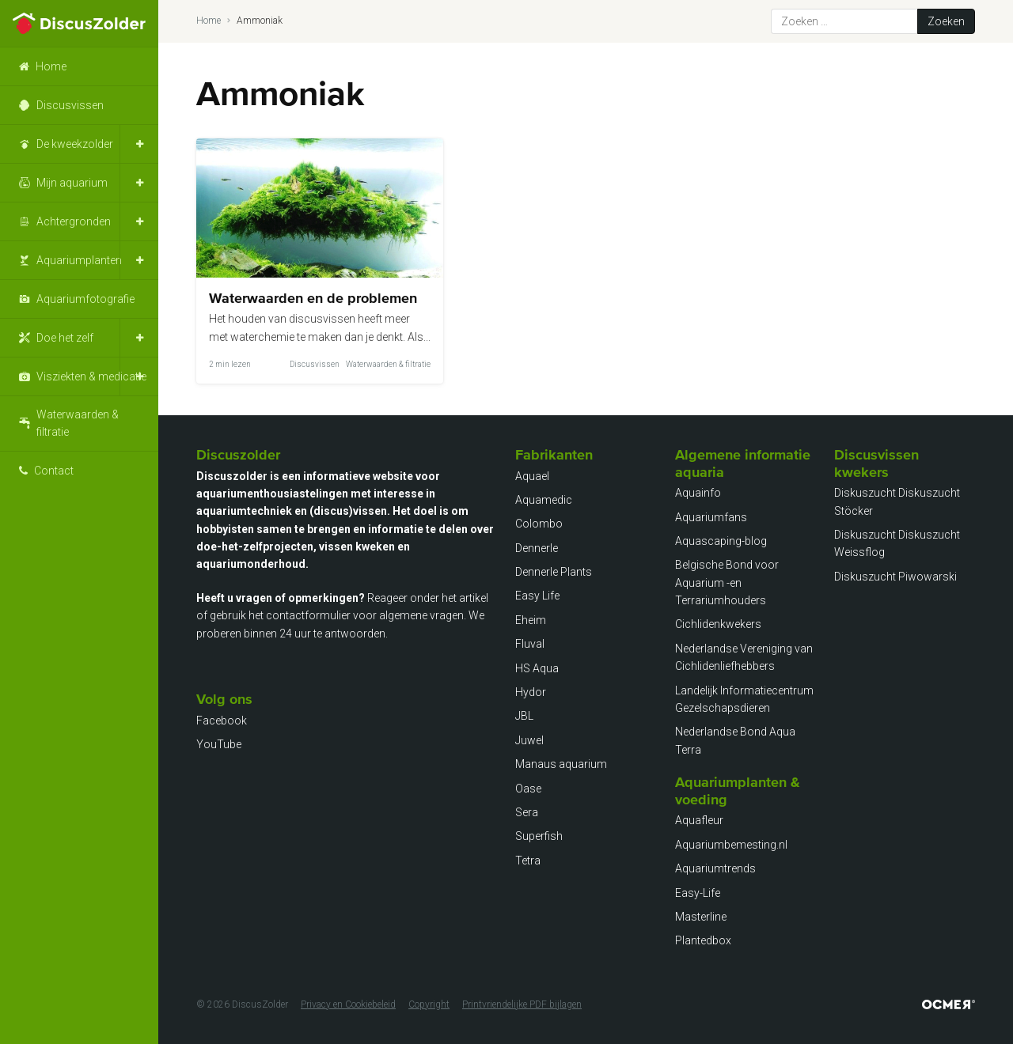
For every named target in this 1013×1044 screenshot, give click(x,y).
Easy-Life (697, 893)
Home (51, 66)
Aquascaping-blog (721, 541)
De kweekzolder (74, 144)
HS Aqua (537, 668)
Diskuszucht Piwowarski (895, 576)
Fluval (529, 643)
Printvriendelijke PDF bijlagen (522, 1004)
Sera (526, 812)
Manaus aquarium (561, 764)
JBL (524, 715)
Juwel (529, 740)
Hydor (530, 692)
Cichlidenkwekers (718, 624)
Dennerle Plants (553, 572)
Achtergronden (73, 221)
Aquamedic (543, 500)
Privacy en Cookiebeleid (348, 1004)
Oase (528, 788)
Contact (54, 470)
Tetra (528, 860)
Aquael (532, 476)
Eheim (530, 620)
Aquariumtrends (715, 868)
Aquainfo (698, 492)
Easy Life (537, 595)
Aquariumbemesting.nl (731, 844)
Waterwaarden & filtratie (77, 423)
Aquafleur (699, 820)
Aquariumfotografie (85, 299)
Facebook (221, 720)
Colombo (539, 523)
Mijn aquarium (72, 182)
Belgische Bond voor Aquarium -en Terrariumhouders (727, 582)
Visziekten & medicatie (91, 376)
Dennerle (536, 548)
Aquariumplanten (79, 260)
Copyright (429, 1004)
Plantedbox (703, 940)
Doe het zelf (64, 337)
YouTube (218, 744)
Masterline (701, 916)
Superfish (539, 836)
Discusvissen (70, 105)
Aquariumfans (711, 517)
